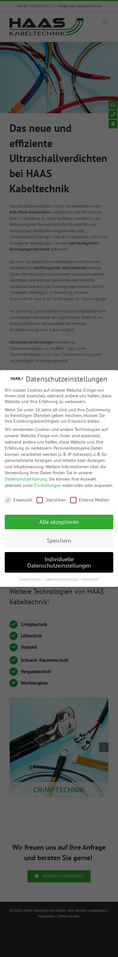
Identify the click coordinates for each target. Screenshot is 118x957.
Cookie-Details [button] (31, 579)
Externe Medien (89, 500)
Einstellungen (47, 485)
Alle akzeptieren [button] (59, 521)
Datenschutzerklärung (26, 479)
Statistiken (51, 500)
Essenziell (18, 500)
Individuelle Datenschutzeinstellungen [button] (59, 562)
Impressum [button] (90, 579)
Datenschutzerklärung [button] (62, 579)
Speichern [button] (59, 540)
